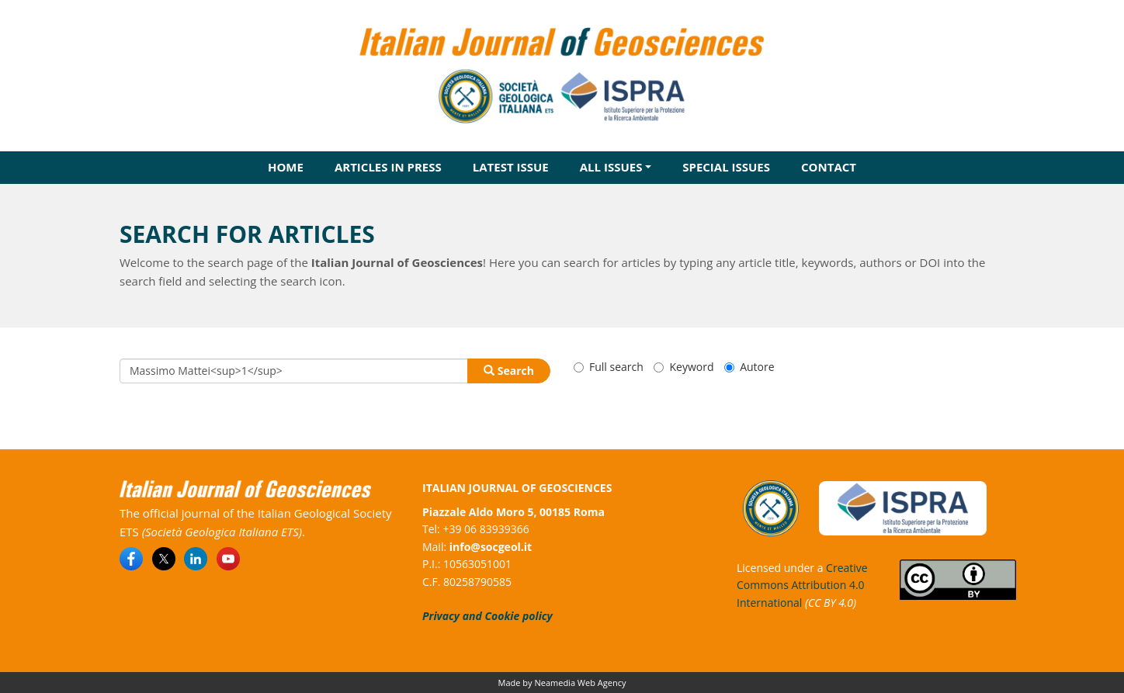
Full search (609, 366)
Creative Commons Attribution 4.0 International (802, 585)
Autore (749, 366)
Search (509, 370)
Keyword (683, 366)
